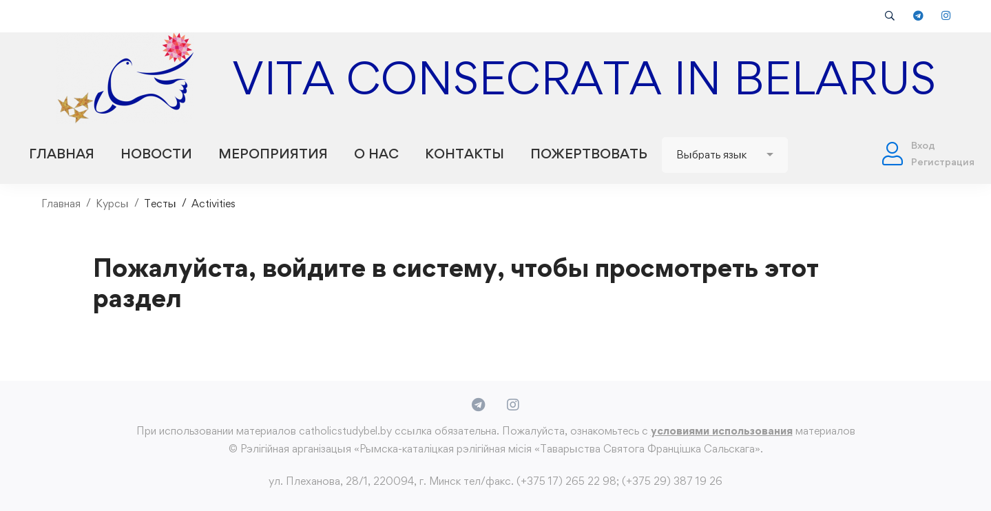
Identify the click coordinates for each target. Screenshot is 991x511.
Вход (923, 145)
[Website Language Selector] (725, 155)
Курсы (112, 203)
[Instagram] (513, 405)
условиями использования (722, 430)
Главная (61, 203)
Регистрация (942, 161)
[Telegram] (478, 405)
